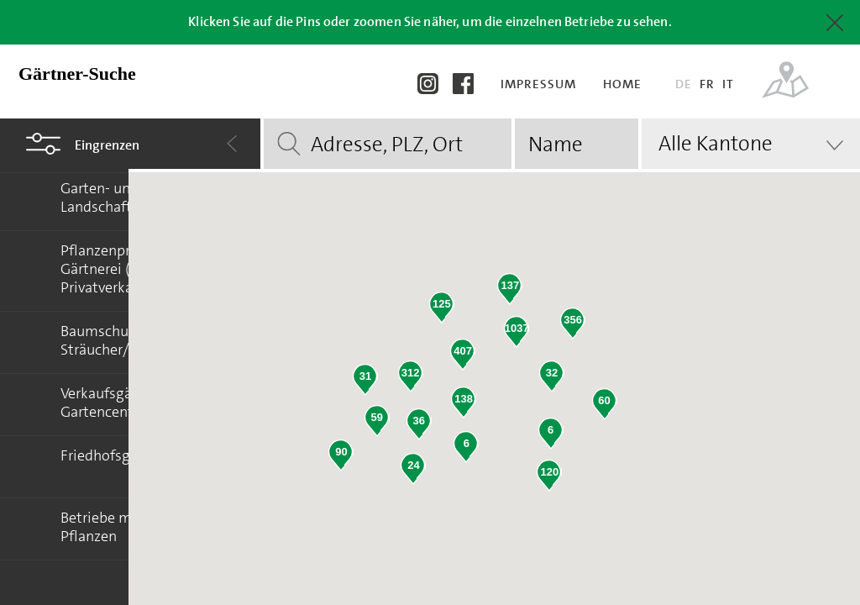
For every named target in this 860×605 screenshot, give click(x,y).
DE (683, 84)
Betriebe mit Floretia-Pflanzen (130, 526)
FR (707, 84)
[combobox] (751, 143)
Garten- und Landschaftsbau (111, 197)
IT (728, 84)
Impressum (540, 84)
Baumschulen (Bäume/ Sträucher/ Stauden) (134, 340)
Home (624, 84)
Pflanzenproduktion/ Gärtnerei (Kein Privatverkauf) (128, 269)
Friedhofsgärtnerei (120, 455)
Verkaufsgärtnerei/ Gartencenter (121, 402)
